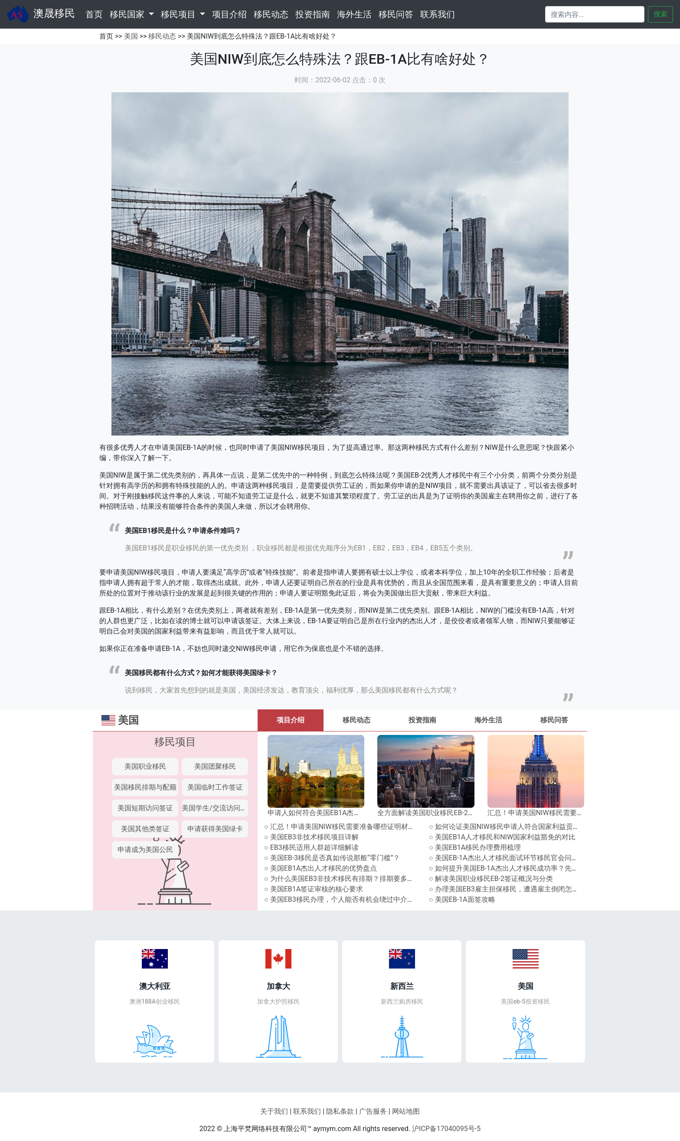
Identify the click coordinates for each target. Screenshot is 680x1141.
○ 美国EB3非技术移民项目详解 (311, 837)
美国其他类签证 (145, 829)
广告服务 (373, 1111)
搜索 (660, 14)
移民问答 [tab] (554, 720)
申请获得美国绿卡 (215, 829)
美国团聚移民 (215, 766)
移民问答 (396, 14)
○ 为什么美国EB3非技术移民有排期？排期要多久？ (342, 878)
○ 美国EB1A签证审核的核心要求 (313, 889)
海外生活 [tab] (488, 720)
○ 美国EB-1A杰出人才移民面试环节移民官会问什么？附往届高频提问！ (538, 858)
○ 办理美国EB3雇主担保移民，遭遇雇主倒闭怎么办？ (511, 889)
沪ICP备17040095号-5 (446, 1129)
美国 (131, 36)
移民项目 (175, 742)
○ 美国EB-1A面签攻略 (462, 899)
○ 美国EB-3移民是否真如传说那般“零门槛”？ (332, 858)
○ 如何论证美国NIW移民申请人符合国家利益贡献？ (508, 826)
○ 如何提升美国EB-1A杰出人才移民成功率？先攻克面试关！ (521, 868)
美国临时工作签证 (215, 787)
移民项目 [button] (179, 14)
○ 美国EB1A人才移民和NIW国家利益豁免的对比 (502, 837)
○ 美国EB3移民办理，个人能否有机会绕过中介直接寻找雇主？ (360, 899)
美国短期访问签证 (145, 808)
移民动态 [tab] (356, 720)
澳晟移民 (41, 14)
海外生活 (354, 14)
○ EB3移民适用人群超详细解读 (311, 847)
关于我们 (274, 1111)
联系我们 (437, 14)
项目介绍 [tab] (290, 720)
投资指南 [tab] (422, 720)
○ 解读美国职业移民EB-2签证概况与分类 (491, 878)
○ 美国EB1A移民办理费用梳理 (475, 847)
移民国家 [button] (128, 14)
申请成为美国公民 (145, 849)
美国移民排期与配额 (145, 787)
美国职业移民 (145, 766)
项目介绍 (229, 14)
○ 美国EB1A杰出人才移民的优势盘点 (320, 868)
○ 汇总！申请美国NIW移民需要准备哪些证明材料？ (343, 826)
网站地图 (406, 1111)
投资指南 (312, 14)
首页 (95, 13)
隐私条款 (340, 1111)
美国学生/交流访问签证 (218, 808)
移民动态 (271, 14)
